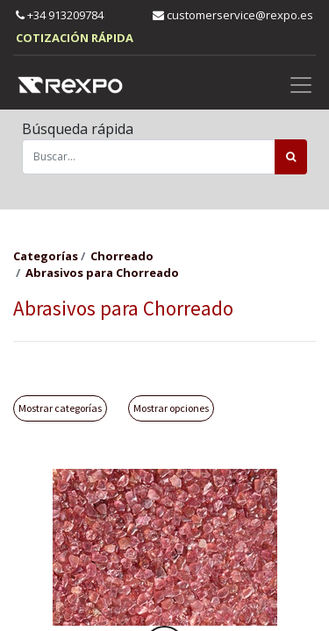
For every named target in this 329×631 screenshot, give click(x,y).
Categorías (45, 256)
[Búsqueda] (291, 156)
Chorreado (122, 256)
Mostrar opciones (171, 408)
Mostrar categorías (60, 408)
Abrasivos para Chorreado (102, 272)
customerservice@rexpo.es (233, 15)
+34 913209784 (60, 15)
